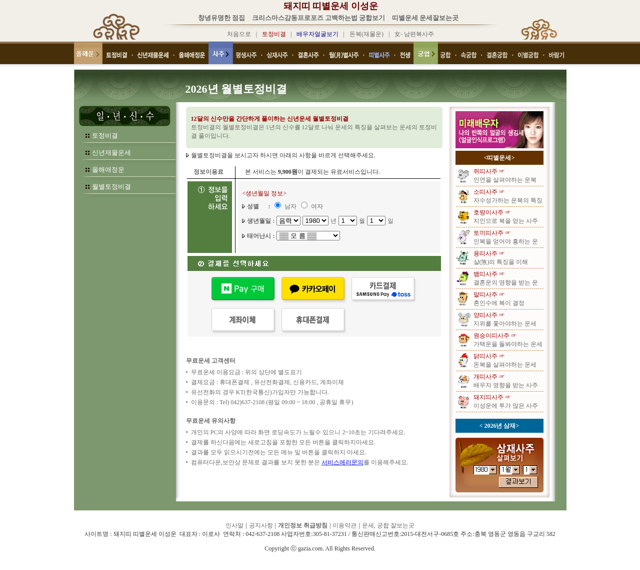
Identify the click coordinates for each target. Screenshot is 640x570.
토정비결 (105, 135)
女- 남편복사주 (414, 34)
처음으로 (239, 34)
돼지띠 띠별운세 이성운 (331, 6)
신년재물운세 (111, 152)
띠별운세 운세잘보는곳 (425, 18)
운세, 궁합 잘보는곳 (388, 525)
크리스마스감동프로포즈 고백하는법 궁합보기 (319, 18)
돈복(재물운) (367, 34)
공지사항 (261, 525)
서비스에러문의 (343, 462)
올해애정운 (108, 169)
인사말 (235, 525)
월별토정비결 (111, 186)
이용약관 (344, 525)
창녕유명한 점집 (221, 18)
